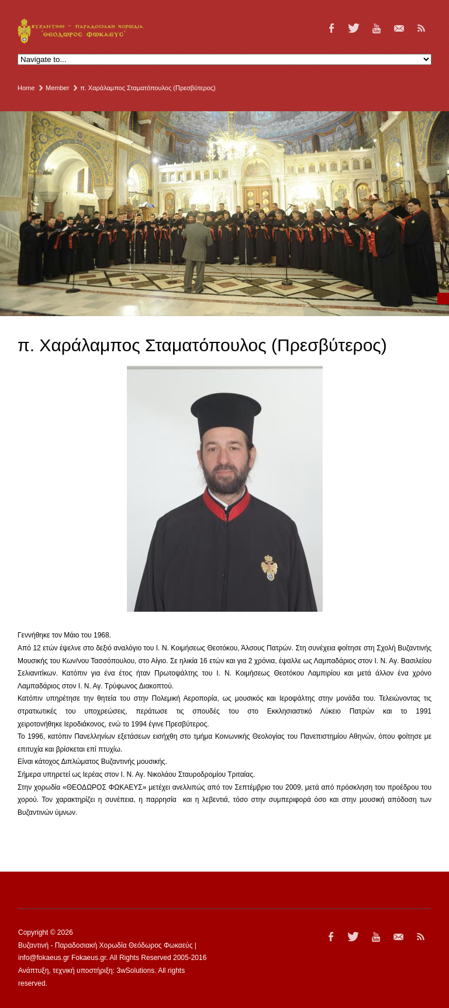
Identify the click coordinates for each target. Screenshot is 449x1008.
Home (26, 87)
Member (57, 87)
